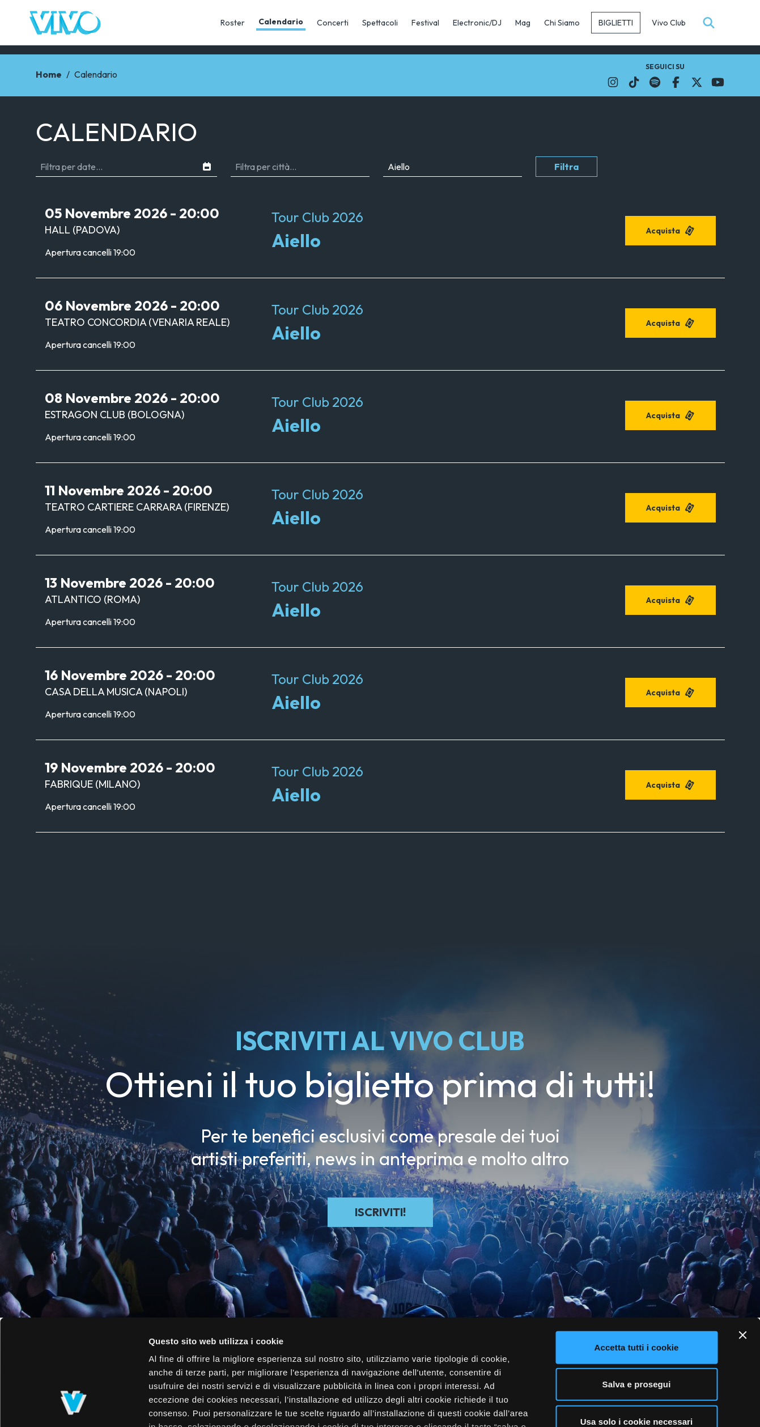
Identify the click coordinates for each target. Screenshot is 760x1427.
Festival (425, 23)
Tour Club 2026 (317, 217)
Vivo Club (669, 23)
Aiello (296, 240)
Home (49, 74)
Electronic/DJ (477, 23)
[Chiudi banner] (742, 1242)
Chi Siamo (562, 23)
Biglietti (615, 23)
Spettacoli (380, 23)
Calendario (280, 21)
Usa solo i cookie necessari (636, 1328)
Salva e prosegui (636, 1291)
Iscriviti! (380, 1212)
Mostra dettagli (601, 1404)
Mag (522, 23)
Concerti (333, 23)
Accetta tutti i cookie (637, 1254)
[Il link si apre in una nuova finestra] (613, 82)
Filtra (566, 166)
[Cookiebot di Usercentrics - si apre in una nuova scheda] (73, 1404)
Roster (232, 23)
